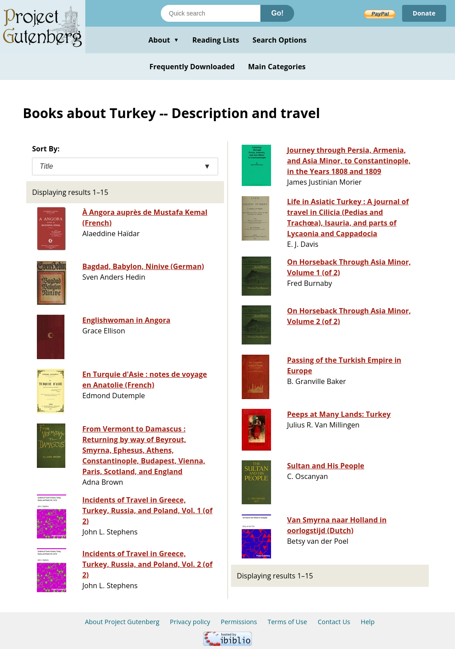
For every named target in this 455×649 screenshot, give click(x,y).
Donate (424, 13)
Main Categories (277, 66)
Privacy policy (190, 621)
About (163, 40)
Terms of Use (287, 621)
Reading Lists (215, 40)
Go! (277, 13)
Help (368, 621)
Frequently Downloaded (192, 66)
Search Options (279, 40)
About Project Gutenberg (122, 621)
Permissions (239, 621)
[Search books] (210, 13)
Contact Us (334, 621)
